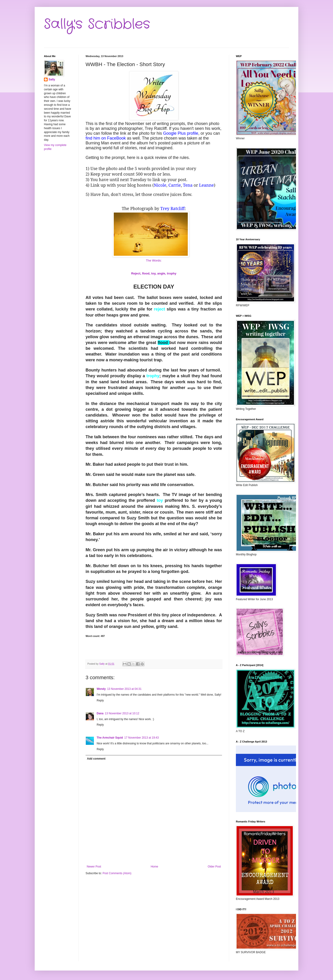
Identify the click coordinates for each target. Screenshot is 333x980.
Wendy (101, 689)
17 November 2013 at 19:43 (141, 737)
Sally (52, 79)
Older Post (214, 866)
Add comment (96, 758)
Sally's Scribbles (97, 24)
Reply (100, 700)
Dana (100, 713)
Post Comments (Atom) (116, 873)
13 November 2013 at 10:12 (122, 713)
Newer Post (94, 866)
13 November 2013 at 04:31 (124, 689)
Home (154, 866)
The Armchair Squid (110, 737)
